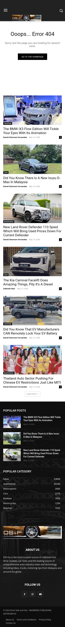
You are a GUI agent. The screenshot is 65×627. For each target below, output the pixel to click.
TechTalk (7, 123)
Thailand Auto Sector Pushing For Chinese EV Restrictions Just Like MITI (32, 380)
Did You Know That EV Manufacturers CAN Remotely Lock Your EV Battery (31, 331)
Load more (33, 393)
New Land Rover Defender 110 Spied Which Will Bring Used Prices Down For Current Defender (32, 231)
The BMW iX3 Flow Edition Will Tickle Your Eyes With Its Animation (31, 131)
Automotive (8, 221)
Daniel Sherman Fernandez (15, 137)
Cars (6, 172)
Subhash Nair (9, 288)
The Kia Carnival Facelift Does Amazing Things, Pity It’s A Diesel (28, 282)
